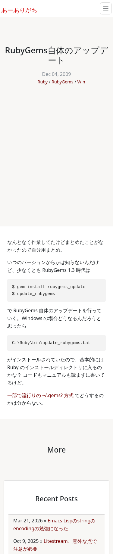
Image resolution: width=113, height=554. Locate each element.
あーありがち (16, 9)
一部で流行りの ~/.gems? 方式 (41, 395)
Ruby (42, 82)
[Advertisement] (56, 152)
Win (81, 82)
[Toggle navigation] (106, 8)
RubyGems (63, 82)
